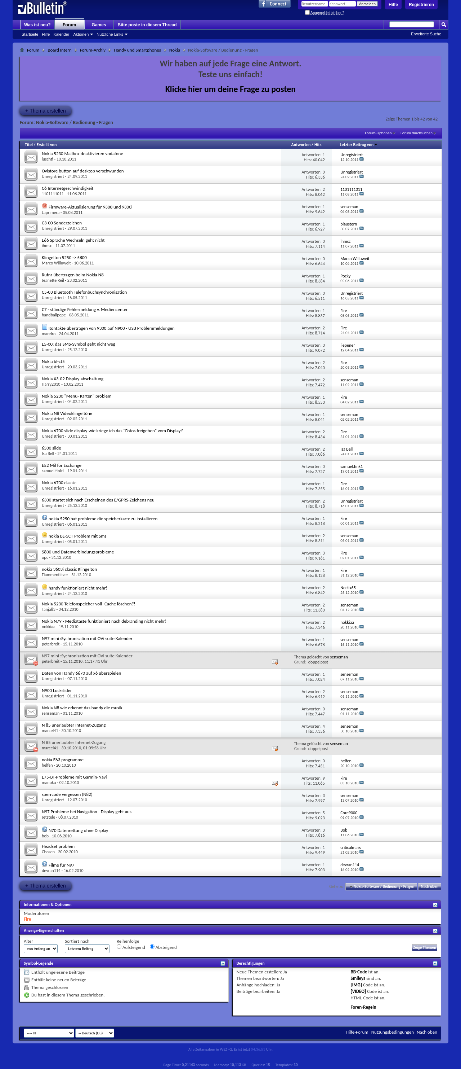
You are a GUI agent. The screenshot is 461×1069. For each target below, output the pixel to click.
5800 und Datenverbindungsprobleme (78, 552)
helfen (47, 765)
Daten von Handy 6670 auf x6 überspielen (81, 673)
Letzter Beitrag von (359, 144)
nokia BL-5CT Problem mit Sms (78, 536)
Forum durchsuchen (416, 133)
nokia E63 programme (63, 759)
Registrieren (421, 4)
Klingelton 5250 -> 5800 (64, 257)
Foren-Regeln (363, 1007)
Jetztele (48, 817)
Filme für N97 (62, 865)
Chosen (48, 851)
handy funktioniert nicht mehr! (78, 588)
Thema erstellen (45, 111)
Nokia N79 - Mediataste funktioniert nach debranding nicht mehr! (104, 621)
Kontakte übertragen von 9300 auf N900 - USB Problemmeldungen (112, 328)
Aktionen (81, 34)
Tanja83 (48, 609)
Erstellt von (46, 144)
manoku (49, 782)
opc (45, 557)
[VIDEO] (358, 991)
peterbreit (50, 644)
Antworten (301, 144)
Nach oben (429, 886)
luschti (47, 159)
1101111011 (53, 193)
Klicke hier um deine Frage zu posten (230, 89)
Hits (317, 144)
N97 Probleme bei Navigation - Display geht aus (86, 811)
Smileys (358, 978)
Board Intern (59, 50)
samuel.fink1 (53, 470)
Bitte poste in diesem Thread (147, 24)
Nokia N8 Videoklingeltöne (67, 413)
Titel (29, 144)
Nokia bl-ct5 (53, 361)
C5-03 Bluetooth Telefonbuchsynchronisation (84, 292)
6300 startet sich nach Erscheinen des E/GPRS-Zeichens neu (98, 500)
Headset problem (58, 846)
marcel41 (50, 730)
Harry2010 (51, 384)
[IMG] (356, 984)
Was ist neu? (37, 24)
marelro (48, 333)
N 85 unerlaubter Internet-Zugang (74, 725)
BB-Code (359, 971)
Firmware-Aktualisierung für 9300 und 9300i (91, 207)
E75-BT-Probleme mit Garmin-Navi (74, 777)
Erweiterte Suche (426, 34)
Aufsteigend (131, 947)
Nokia (174, 50)
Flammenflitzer (55, 574)
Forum (69, 24)
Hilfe (393, 4)
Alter (28, 941)
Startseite (30, 34)
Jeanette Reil (53, 280)
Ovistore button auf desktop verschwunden (83, 171)
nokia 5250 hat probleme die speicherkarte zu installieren (103, 518)
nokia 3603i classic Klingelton (69, 569)
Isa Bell (48, 453)
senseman (339, 657)
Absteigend (163, 947)
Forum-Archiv (93, 50)
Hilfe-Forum (357, 1032)
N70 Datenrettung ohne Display (78, 830)
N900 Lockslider (57, 690)
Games (99, 24)
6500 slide (51, 448)
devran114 (51, 870)
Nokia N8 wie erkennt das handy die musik (82, 707)
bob (45, 835)
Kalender (61, 34)
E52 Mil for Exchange (61, 465)
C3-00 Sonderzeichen (62, 222)
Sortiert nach (77, 941)
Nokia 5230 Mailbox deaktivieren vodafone (82, 153)
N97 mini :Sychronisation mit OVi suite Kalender (87, 638)
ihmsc (47, 245)
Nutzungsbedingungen (392, 1032)
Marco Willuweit (56, 263)
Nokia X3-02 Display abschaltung (72, 378)
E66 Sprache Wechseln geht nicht (73, 240)
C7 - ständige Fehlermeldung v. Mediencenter (85, 309)
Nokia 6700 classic (59, 482)
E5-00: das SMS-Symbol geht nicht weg (78, 344)
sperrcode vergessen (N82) (67, 794)
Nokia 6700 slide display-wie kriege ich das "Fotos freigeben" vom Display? (112, 430)
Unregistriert (53, 176)
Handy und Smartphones (137, 50)
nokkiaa (48, 626)
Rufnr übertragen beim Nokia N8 (73, 274)
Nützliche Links (110, 34)
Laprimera (50, 212)
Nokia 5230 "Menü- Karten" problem (77, 396)
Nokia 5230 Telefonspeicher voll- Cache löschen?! (88, 603)
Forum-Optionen (378, 133)
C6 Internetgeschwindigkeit (67, 188)
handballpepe (54, 314)
